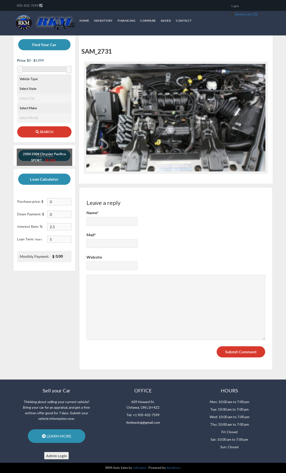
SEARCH (44, 132)
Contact (184, 20)
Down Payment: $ (30, 214)
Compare (148, 20)
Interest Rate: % (30, 226)
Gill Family (139, 467)
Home (84, 20)
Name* (93, 212)
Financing (126, 20)
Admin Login (56, 455)
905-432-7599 (28, 5)
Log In (235, 6)
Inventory (103, 20)
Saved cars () (245, 14)
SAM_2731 (96, 51)
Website (94, 257)
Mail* (91, 234)
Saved (166, 20)
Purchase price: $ (30, 201)
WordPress (174, 467)
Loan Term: (29, 239)
